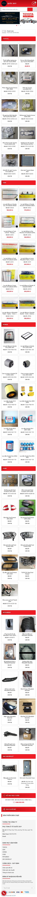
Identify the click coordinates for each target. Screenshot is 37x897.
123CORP (13, 895)
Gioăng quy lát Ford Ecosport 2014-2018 (9, 490)
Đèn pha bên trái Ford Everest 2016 (9, 545)
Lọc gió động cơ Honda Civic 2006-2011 (9, 346)
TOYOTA (4, 847)
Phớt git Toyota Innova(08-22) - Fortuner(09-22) (27, 89)
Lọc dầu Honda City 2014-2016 (27, 456)
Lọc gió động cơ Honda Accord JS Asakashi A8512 (27, 204)
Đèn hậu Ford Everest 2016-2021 (10, 518)
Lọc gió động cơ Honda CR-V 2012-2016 (27, 346)
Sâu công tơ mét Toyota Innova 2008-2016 (10, 143)
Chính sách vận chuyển (8, 870)
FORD (4, 854)
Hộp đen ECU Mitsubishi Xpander (27, 717)
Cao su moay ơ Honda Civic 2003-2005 (27, 374)
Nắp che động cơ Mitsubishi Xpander (27, 634)
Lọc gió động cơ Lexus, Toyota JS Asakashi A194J (9, 286)
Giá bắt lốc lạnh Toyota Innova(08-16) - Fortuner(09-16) (10, 171)
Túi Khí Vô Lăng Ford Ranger (27, 573)
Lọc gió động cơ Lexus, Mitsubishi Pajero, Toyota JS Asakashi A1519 (27, 260)
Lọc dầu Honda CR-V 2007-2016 (27, 429)
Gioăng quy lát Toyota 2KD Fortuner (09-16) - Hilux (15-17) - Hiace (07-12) (27, 144)
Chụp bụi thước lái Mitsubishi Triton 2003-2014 (9, 635)
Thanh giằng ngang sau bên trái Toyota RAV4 (9, 60)
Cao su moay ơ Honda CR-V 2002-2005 (9, 374)
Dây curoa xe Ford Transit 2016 (9, 600)
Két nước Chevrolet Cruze (27, 778)
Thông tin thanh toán (8, 872)
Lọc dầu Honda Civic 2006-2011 (9, 456)
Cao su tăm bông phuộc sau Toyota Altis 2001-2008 (27, 61)
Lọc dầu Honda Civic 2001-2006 (27, 401)
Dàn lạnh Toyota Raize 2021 (27, 170)
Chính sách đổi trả (7, 867)
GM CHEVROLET (7, 859)
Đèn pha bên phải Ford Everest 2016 (27, 545)
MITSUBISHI (5, 857)
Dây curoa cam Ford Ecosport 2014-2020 (27, 490)
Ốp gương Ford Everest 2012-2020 (27, 518)
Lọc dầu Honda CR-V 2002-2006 (10, 401)
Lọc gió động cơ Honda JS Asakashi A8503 (27, 286)
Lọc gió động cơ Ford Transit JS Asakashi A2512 (9, 259)
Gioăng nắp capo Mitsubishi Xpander (27, 662)
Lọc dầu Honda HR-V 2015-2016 (10, 429)
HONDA (4, 852)
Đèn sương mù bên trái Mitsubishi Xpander (27, 744)
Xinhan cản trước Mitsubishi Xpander (9, 689)
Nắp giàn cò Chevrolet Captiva (9, 778)
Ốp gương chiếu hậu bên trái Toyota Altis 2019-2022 (10, 116)
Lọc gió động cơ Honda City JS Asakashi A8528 (9, 204)
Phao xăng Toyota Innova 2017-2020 (9, 88)
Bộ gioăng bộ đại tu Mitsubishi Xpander (9, 662)
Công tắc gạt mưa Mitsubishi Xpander (9, 744)
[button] (17, 25)
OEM (3, 849)
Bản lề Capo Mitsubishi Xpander (27, 689)
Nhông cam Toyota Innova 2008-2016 (27, 115)
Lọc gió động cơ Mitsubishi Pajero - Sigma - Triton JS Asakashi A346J (9, 314)
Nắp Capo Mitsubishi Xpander (10, 717)
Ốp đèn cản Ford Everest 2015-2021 (10, 573)
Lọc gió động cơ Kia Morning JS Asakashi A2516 (27, 231)
